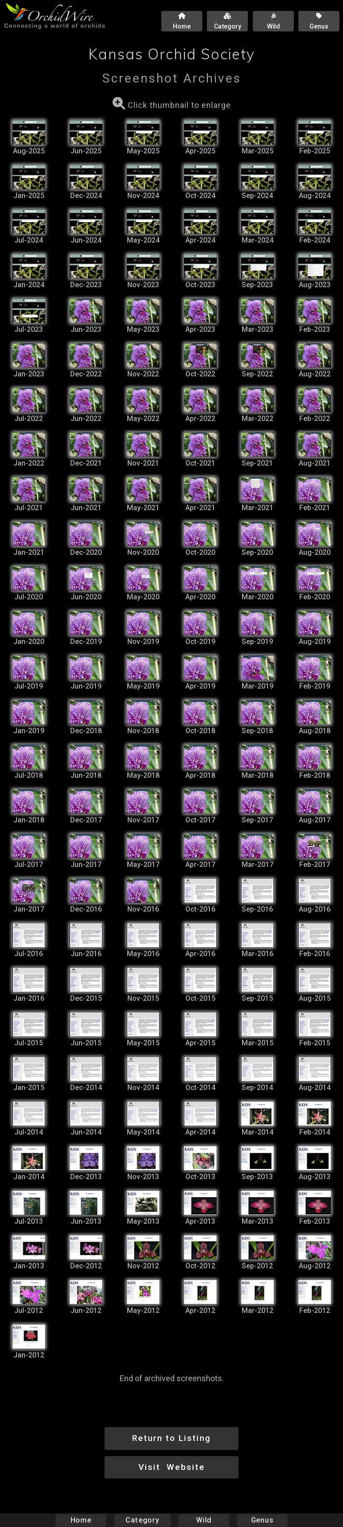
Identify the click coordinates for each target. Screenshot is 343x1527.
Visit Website (171, 1467)
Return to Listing (171, 1438)
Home (81, 1520)
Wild (203, 1520)
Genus (262, 1520)
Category (142, 1520)
